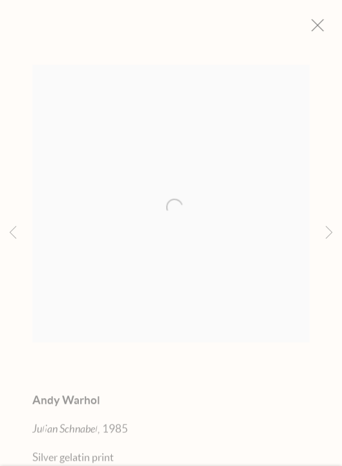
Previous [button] (13, 233)
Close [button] (326, 29)
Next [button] (329, 233)
